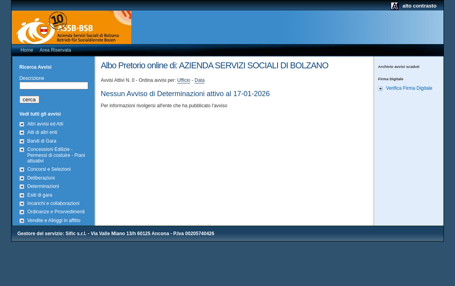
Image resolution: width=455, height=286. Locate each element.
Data (199, 80)
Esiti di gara (39, 195)
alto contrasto (420, 6)
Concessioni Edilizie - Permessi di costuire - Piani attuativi (56, 155)
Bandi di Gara (41, 141)
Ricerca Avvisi (35, 67)
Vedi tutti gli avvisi (40, 114)
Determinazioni (43, 186)
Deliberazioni (41, 178)
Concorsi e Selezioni (49, 169)
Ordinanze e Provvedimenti (56, 211)
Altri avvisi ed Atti (45, 124)
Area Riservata (55, 50)
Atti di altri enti (42, 132)
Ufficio (183, 80)
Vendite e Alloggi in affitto (54, 220)
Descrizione (31, 78)
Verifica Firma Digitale (409, 88)
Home (27, 50)
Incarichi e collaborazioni (53, 203)
